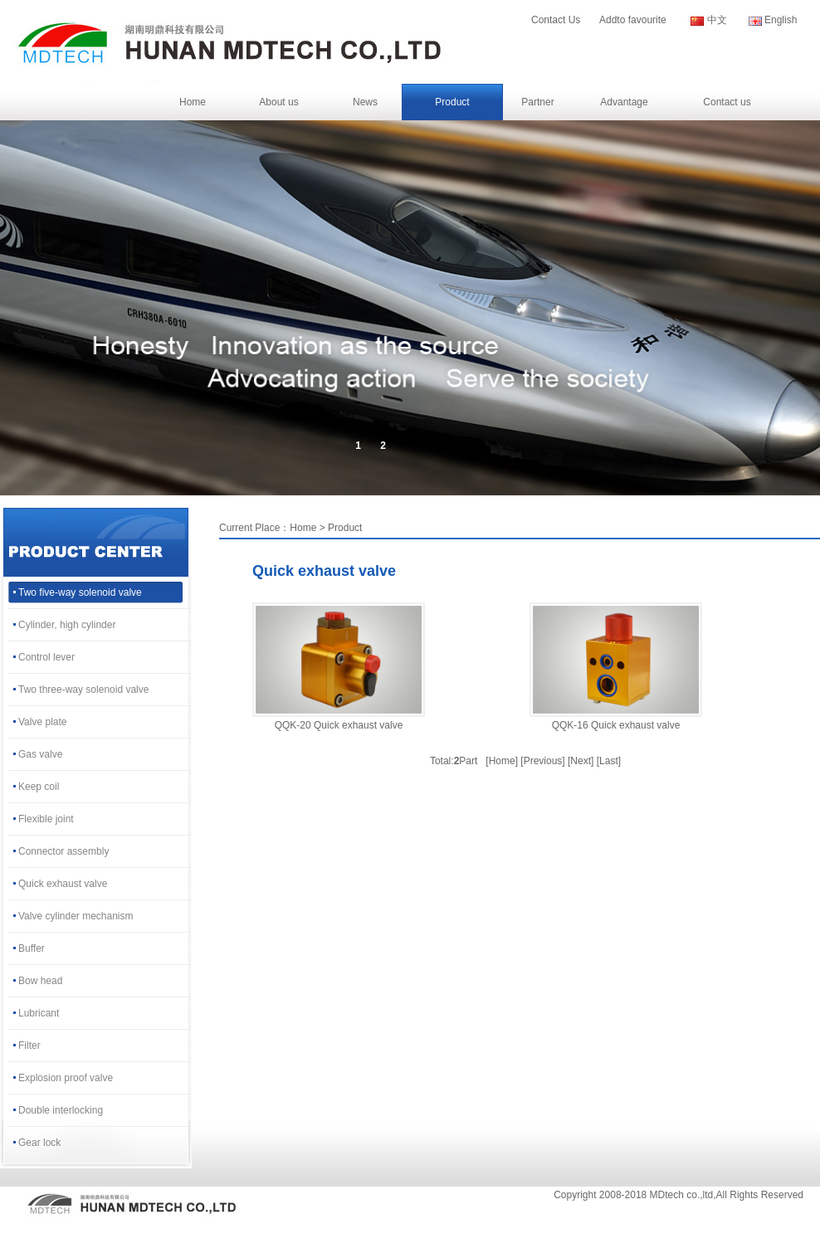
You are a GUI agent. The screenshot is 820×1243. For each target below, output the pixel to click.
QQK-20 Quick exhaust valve (339, 725)
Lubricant (38, 1013)
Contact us (726, 102)
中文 (717, 20)
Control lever (46, 657)
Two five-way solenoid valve (80, 592)
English (780, 20)
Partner (537, 102)
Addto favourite (632, 20)
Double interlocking (60, 1110)
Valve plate (42, 722)
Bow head (40, 981)
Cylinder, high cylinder (66, 625)
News (365, 102)
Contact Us (555, 20)
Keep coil (38, 786)
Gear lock (39, 1142)
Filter (29, 1045)
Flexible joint (46, 819)
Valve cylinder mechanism (76, 916)
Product (452, 102)
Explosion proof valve (65, 1078)
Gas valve (40, 754)
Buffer (31, 948)
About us (278, 102)
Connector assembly (63, 851)
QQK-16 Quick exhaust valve (616, 725)
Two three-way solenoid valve (83, 689)
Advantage (623, 102)
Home (192, 102)
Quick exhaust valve (62, 884)
